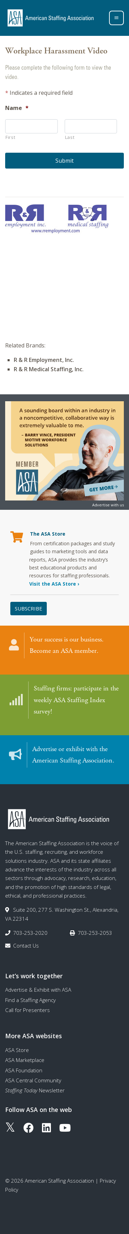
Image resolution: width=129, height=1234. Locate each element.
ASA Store (17, 1049)
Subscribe (28, 608)
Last (70, 137)
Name (17, 108)
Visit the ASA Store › (54, 583)
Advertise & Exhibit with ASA (38, 989)
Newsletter (35, 1090)
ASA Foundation (23, 1070)
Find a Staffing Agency (30, 1000)
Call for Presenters (27, 1010)
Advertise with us (108, 504)
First (10, 137)
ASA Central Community (33, 1080)
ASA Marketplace (24, 1059)
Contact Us (26, 945)
